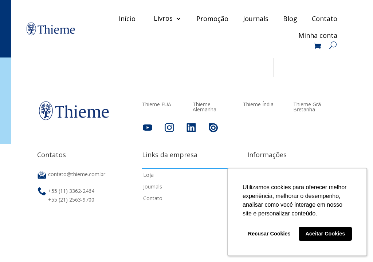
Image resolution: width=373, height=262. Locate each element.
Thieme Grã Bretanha (307, 107)
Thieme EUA (156, 105)
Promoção (212, 18)
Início (127, 18)
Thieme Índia (258, 105)
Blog (290, 18)
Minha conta (317, 36)
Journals (255, 18)
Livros (163, 18)
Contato (324, 18)
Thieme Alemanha (204, 107)
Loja (148, 174)
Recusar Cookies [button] (269, 234)
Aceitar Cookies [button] (325, 234)
